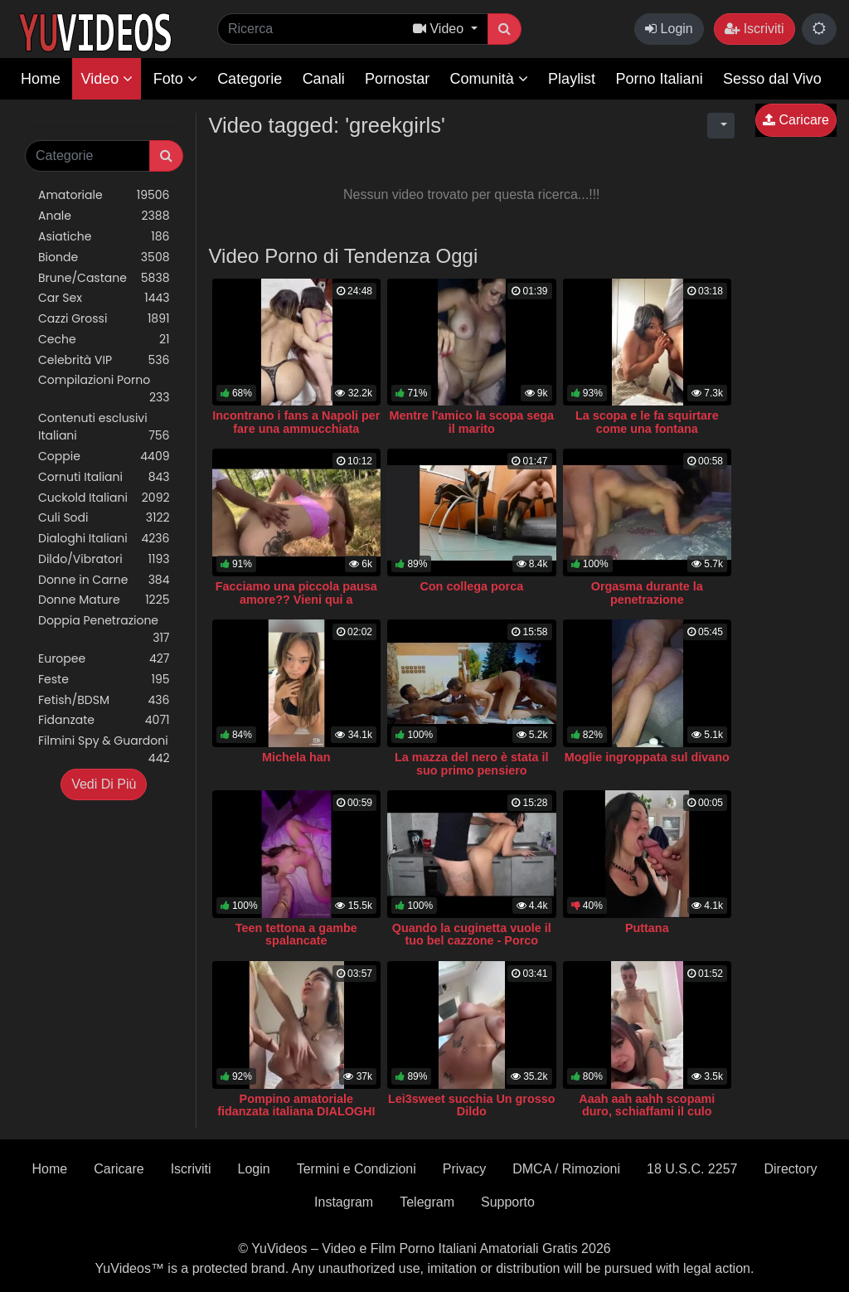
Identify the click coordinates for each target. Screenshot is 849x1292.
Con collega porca (471, 586)
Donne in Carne (104, 580)
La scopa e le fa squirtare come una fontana (647, 422)
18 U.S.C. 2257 (692, 1169)
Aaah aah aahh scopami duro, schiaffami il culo (647, 1105)
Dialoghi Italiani (104, 538)
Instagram (343, 1202)
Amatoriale (104, 195)
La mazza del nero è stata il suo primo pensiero (472, 763)
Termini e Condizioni (356, 1169)
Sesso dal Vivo (772, 78)
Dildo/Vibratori (104, 559)
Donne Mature (104, 600)
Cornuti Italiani (104, 477)
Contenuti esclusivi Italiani (104, 427)
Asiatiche (104, 236)
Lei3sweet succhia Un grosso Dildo (471, 1105)
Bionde (104, 257)
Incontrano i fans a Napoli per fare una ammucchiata (296, 422)
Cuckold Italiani (104, 498)
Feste (104, 679)
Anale (104, 216)
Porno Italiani (659, 78)
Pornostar (397, 78)
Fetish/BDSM (104, 700)
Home (41, 78)
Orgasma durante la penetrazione (647, 593)
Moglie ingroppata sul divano (647, 757)
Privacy (464, 1169)
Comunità (489, 78)
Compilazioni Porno (104, 389)
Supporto (508, 1202)
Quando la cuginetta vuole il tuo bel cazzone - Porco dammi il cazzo (471, 941)
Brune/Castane (104, 278)
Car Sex (104, 298)
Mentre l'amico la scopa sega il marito (472, 422)
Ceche (104, 339)
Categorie (249, 78)
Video (106, 78)
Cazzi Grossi (104, 319)
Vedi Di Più (103, 784)
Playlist (571, 78)
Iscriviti (754, 29)
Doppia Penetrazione (104, 629)
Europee (104, 659)
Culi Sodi (104, 518)
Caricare (796, 120)
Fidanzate (104, 720)
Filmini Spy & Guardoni (104, 749)
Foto (175, 78)
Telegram (427, 1202)
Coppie (104, 456)
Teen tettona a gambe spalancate (296, 934)
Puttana (647, 928)
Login (669, 29)
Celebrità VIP (104, 360)
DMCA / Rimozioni (566, 1169)
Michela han (296, 757)
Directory (790, 1169)
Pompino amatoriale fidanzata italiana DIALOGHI (296, 1105)
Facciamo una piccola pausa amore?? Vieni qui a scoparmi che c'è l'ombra (296, 599)
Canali (324, 78)
